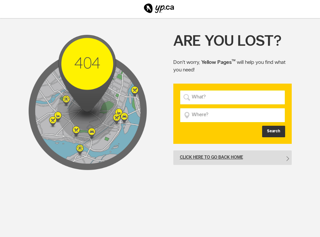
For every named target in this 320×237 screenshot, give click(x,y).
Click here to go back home (211, 157)
